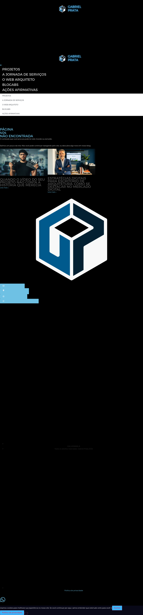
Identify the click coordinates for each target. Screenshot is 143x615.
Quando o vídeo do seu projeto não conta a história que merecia (22, 182)
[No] (26, 613)
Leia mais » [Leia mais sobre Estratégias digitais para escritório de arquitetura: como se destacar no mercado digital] (52, 192)
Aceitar (117, 608)
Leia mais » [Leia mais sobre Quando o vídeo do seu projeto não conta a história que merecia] (4, 188)
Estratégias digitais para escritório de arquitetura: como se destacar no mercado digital (69, 183)
